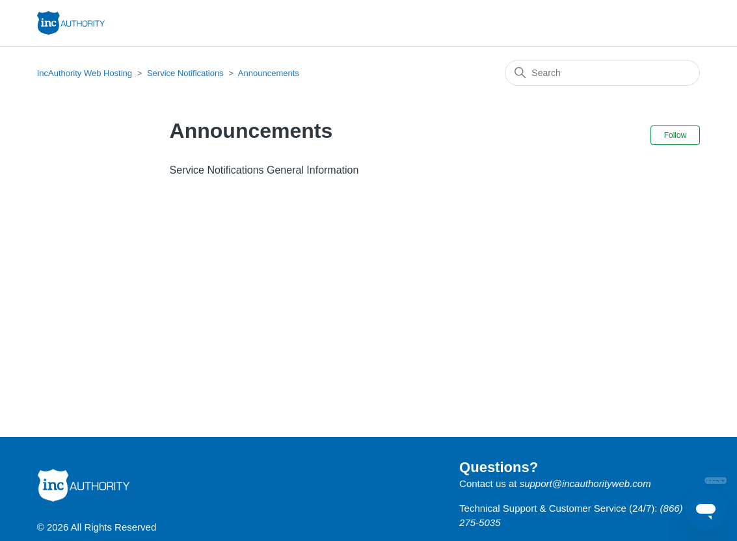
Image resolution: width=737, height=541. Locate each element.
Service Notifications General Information (264, 170)
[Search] (602, 73)
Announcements (268, 73)
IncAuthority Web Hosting (84, 73)
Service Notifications (185, 73)
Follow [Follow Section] (675, 135)
